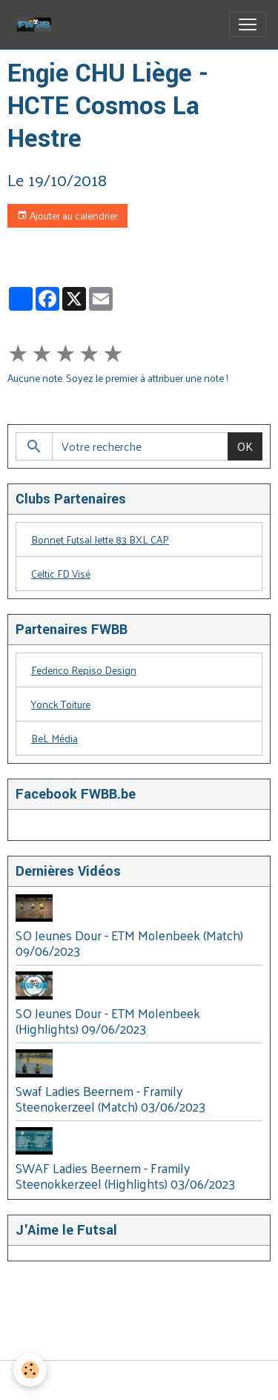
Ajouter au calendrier (67, 215)
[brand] (37, 24)
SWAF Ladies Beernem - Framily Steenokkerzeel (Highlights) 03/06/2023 (125, 1175)
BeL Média (54, 738)
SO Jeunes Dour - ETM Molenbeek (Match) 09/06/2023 (129, 942)
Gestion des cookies (139, 1380)
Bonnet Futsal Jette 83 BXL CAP (100, 539)
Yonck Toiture (60, 704)
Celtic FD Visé (60, 573)
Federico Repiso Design (83, 670)
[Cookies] (30, 1370)
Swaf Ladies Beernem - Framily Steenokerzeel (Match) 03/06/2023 (110, 1098)
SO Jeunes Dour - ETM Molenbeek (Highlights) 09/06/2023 (108, 1020)
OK (245, 446)
